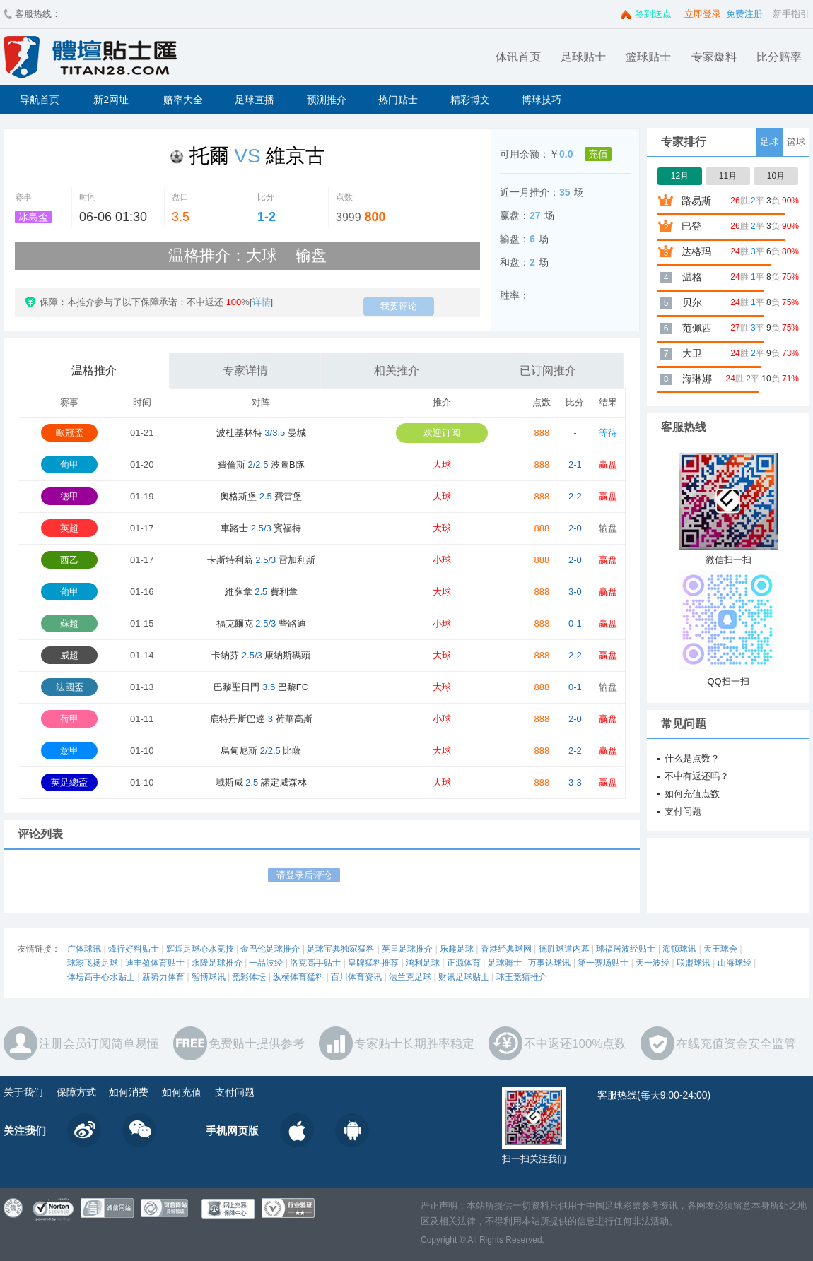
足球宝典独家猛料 (341, 949)
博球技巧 (541, 99)
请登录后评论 (304, 875)
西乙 (69, 560)
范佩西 (697, 327)
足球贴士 (583, 57)
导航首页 (39, 99)
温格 (692, 277)
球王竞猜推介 (521, 977)
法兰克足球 (410, 977)
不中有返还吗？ (697, 776)
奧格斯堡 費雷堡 (261, 496)
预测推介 (326, 99)
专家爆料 (714, 57)
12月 (680, 176)
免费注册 (744, 13)
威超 (69, 655)
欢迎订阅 (441, 432)
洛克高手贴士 (315, 963)
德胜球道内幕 (564, 949)
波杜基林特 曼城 (261, 432)
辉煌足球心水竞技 (200, 949)
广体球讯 (84, 949)
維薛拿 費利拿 (261, 591)
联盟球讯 (693, 963)
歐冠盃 (69, 432)
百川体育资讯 (356, 977)
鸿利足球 (423, 963)
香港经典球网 (506, 949)
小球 (442, 560)
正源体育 (464, 963)
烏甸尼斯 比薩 (261, 750)
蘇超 (69, 623)
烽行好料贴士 (133, 949)
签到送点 (653, 13)
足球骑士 (505, 963)
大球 (442, 464)
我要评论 (398, 306)
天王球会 (720, 949)
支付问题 (683, 811)
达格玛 (696, 251)
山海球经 (734, 963)
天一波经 (652, 963)
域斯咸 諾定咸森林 (261, 782)
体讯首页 (518, 57)
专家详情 (245, 371)
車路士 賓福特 (261, 528)
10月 (776, 176)
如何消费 (128, 1092)
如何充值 (181, 1092)
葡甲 (69, 464)
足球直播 (254, 99)
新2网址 (111, 99)
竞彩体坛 (249, 977)
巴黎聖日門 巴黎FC (261, 687)
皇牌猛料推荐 (373, 963)
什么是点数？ (692, 758)
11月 (728, 176)
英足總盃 (69, 782)
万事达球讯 (549, 963)
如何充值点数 (692, 793)
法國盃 (69, 687)
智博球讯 (209, 977)
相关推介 (396, 371)
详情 (261, 302)
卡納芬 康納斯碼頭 (260, 655)
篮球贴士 (648, 57)
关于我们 (23, 1092)
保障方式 (76, 1092)
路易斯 (696, 200)
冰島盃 (33, 217)
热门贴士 (398, 99)
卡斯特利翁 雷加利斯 (261, 560)
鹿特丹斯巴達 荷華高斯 (261, 719)
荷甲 (69, 719)
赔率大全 (183, 99)
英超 (69, 528)
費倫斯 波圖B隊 (261, 464)
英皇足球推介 (407, 949)
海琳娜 (697, 378)
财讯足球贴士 (463, 977)
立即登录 (702, 13)
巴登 (691, 226)
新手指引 (791, 13)
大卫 (692, 353)
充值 (598, 154)
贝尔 (692, 302)
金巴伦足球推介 (270, 949)
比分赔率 (779, 57)
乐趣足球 (457, 949)
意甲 (69, 750)
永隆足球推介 (217, 963)
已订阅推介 (548, 371)
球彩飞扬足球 (92, 963)
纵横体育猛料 (298, 977)
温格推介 (94, 371)
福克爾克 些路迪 (261, 623)
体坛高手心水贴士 (101, 977)
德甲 (69, 496)
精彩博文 (470, 99)
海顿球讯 (679, 949)
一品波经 (266, 963)
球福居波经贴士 (625, 949)
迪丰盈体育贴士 (155, 963)
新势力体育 (163, 977)
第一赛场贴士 (603, 963)
